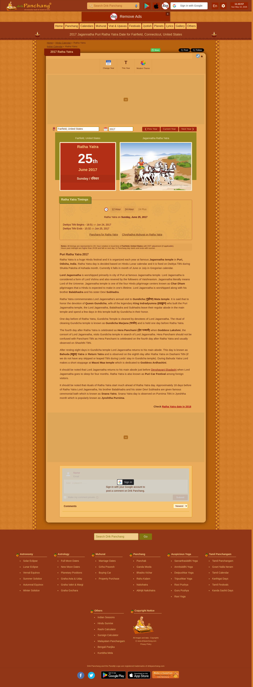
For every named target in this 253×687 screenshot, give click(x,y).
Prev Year (151, 129)
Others (191, 26)
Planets (158, 26)
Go (145, 536)
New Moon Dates (70, 566)
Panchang (71, 26)
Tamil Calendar (220, 572)
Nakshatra (142, 584)
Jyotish (147, 26)
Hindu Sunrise (105, 623)
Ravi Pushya (181, 584)
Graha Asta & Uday (71, 578)
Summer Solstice (32, 578)
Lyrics (169, 26)
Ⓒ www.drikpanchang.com (145, 641)
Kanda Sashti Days (222, 590)
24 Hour (129, 209)
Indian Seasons (106, 617)
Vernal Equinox (31, 572)
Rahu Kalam (143, 578)
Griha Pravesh (106, 566)
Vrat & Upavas (118, 26)
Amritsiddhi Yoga (183, 566)
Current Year (169, 129)
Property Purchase (109, 578)
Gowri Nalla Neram (222, 566)
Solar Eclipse (30, 560)
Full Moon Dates (70, 560)
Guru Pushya (181, 590)
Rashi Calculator (107, 629)
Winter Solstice (31, 590)
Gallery (180, 26)
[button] (189, 5)
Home (59, 26)
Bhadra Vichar (144, 572)
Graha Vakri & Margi (72, 584)
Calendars (86, 26)
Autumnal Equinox (33, 584)
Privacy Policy (145, 644)
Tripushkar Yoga (183, 578)
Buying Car (105, 572)
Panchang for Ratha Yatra (103, 234)
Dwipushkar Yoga (183, 572)
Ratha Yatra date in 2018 (176, 406)
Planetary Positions (71, 572)
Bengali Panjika (106, 647)
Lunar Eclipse (30, 566)
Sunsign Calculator (108, 635)
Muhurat (101, 26)
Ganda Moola (144, 566)
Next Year (187, 129)
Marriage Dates (107, 560)
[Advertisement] (125, 99)
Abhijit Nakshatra (146, 590)
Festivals (134, 26)
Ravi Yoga (180, 596)
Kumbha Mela (105, 653)
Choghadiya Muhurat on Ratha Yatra (142, 234)
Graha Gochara (69, 590)
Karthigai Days (220, 578)
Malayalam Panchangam (111, 641)
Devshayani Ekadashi (163, 369)
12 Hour (116, 209)
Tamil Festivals (220, 584)
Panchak (141, 560)
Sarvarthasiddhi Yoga (186, 560)
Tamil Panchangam (222, 560)
